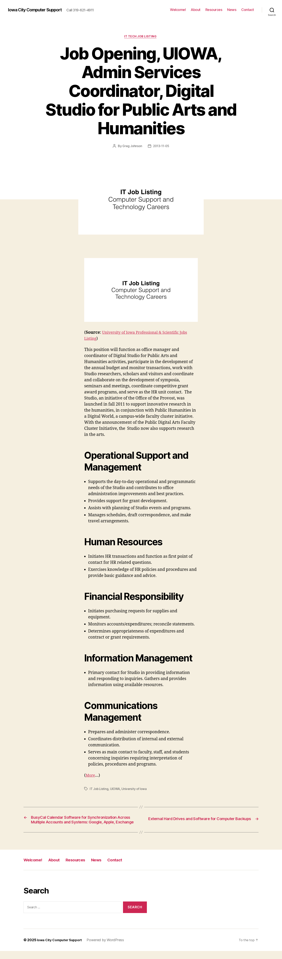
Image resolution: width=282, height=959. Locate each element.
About (196, 10)
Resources (213, 10)
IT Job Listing (99, 789)
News (231, 10)
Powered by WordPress (109, 948)
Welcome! (178, 10)
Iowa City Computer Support (38, 9)
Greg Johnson (132, 147)
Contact (247, 10)
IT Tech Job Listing (140, 37)
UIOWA (116, 789)
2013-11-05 (161, 147)
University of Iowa (135, 789)
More (91, 776)
